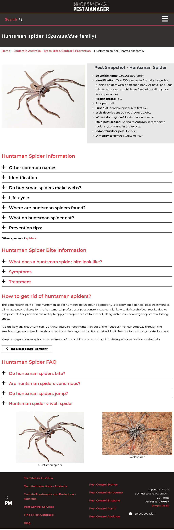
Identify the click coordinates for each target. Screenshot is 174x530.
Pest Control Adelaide (104, 518)
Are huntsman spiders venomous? (44, 384)
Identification (23, 179)
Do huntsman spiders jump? (38, 394)
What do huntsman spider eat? (41, 219)
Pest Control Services (39, 508)
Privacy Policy (160, 507)
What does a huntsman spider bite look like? (55, 263)
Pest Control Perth (102, 509)
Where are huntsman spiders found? (47, 209)
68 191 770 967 (160, 503)
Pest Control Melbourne (106, 494)
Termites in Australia (38, 479)
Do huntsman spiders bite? (37, 374)
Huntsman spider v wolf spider (41, 404)
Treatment (20, 283)
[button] (87, 169)
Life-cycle (19, 199)
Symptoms (20, 273)
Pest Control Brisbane (104, 501)
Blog (27, 524)
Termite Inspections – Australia (45, 487)
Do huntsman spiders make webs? (45, 189)
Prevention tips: (25, 229)
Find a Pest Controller (39, 516)
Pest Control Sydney (103, 486)
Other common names (32, 169)
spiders (31, 239)
